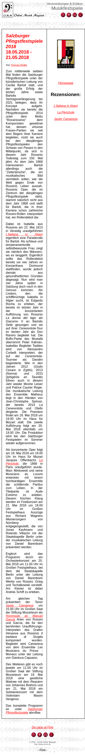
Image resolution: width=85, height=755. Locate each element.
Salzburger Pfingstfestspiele (24, 710)
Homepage (65, 83)
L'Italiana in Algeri (24, 234)
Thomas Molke (19, 65)
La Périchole (65, 112)
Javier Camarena (19, 605)
